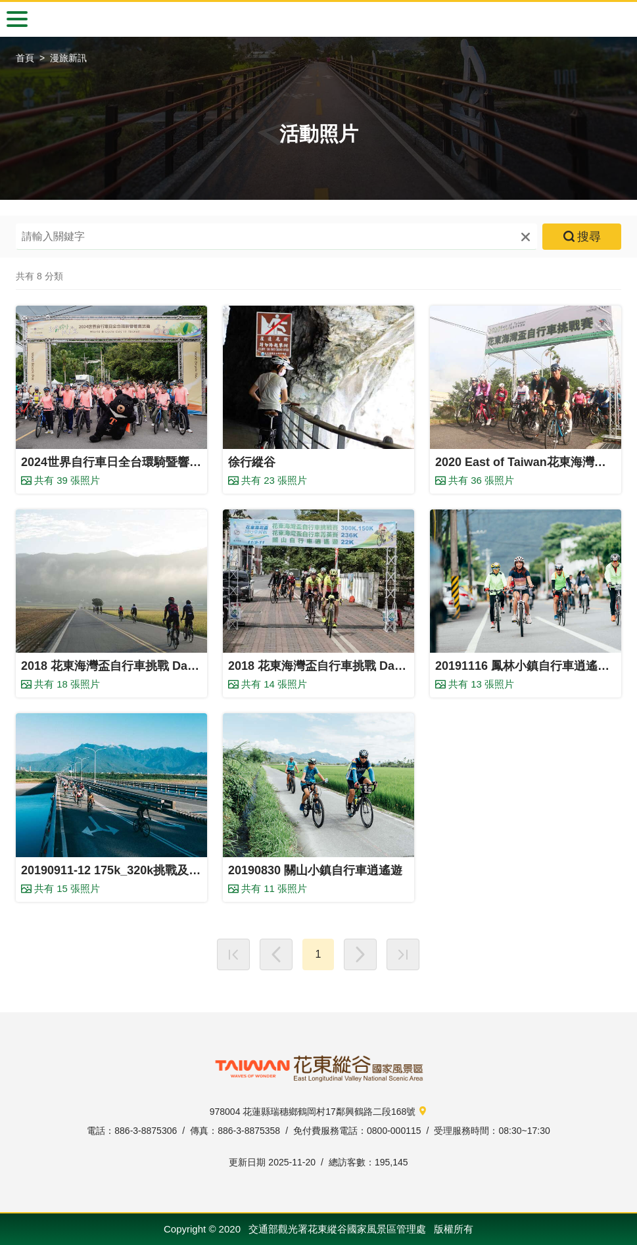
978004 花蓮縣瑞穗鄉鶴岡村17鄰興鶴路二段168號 (319, 1112)
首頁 (25, 58)
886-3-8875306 (145, 1130)
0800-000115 (394, 1130)
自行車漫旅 (318, 20)
